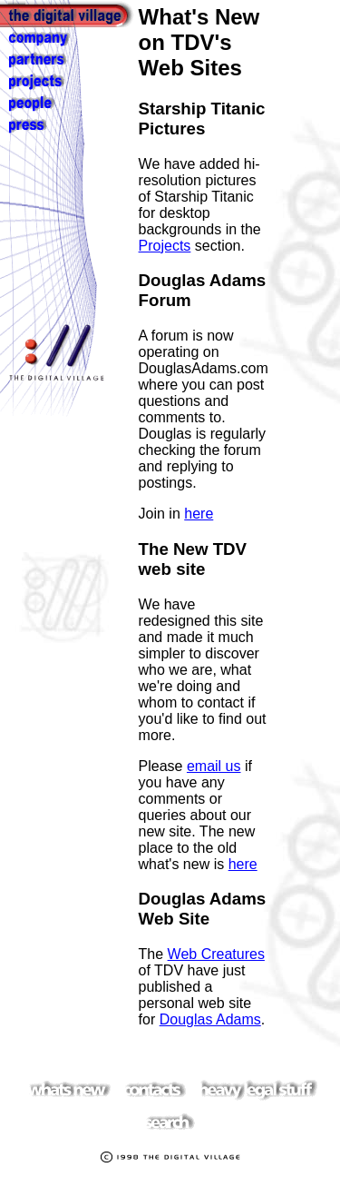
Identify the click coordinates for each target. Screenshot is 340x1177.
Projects (165, 245)
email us (214, 766)
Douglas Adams (210, 1019)
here (198, 513)
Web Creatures (216, 954)
